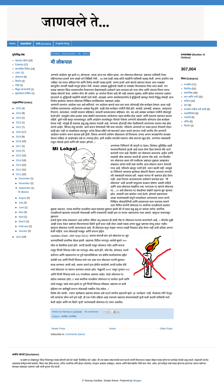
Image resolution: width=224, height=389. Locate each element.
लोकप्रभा (19, 76)
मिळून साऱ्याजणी (22, 89)
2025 (19, 108)
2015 (19, 155)
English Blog (62, 43)
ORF (17, 72)
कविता (187, 100)
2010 (19, 236)
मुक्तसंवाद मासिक (23, 93)
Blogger (137, 380)
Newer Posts (58, 328)
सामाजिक (73, 316)
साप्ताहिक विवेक (22, 68)
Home (12, 43)
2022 (19, 122)
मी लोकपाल (61, 62)
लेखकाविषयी (25, 43)
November (24, 183)
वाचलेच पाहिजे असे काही (195, 109)
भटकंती (187, 117)
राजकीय (64, 316)
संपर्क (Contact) (43, 43)
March (22, 221)
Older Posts (166, 328)
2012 (19, 169)
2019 (19, 136)
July (21, 202)
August (23, 198)
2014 (19, 160)
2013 (19, 165)
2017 (19, 146)
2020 (19, 132)
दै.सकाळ (19, 64)
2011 (19, 174)
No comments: (92, 312)
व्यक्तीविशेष (189, 113)
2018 (19, 141)
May (21, 212)
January (23, 231)
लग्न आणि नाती (191, 96)
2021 (19, 127)
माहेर (17, 85)
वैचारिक (187, 88)
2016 (19, 150)
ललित (186, 121)
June (21, 207)
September (25, 188)
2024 (19, 113)
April (21, 216)
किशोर (18, 81)
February (24, 226)
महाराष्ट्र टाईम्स (21, 60)
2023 (19, 117)
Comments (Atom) (75, 334)
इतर (186, 105)
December (24, 178)
